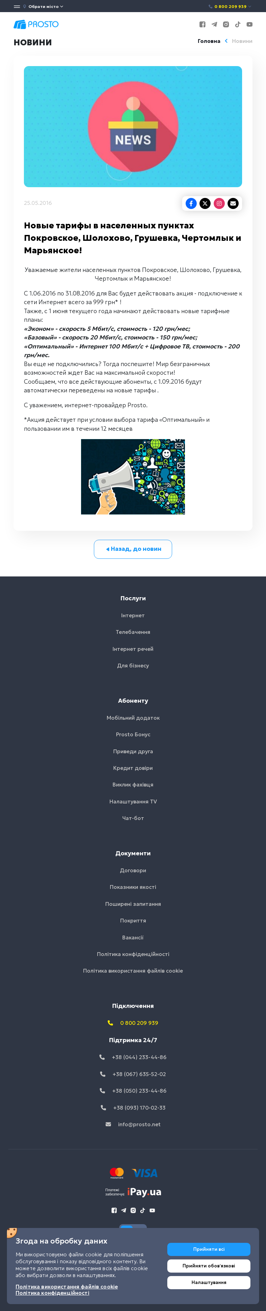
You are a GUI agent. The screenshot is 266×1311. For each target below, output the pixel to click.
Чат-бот (133, 818)
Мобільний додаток (133, 717)
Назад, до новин (133, 549)
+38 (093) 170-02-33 (133, 1107)
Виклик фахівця (133, 784)
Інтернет (133, 615)
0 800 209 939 (230, 6)
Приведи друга (133, 751)
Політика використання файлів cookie (133, 970)
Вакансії (133, 937)
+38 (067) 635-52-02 (133, 1074)
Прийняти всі (209, 1249)
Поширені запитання (133, 904)
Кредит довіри (133, 768)
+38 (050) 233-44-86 (133, 1090)
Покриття (133, 920)
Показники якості (133, 887)
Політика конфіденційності (133, 954)
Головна (209, 41)
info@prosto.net (133, 1124)
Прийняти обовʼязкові (209, 1266)
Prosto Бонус (133, 734)
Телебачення (133, 632)
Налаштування (209, 1282)
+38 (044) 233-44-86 (133, 1057)
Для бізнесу (133, 665)
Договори (133, 870)
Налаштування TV (133, 801)
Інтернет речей (133, 649)
